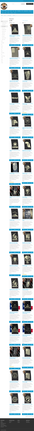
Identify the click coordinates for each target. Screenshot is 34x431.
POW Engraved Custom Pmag (27, 404)
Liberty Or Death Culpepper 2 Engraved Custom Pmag (27, 58)
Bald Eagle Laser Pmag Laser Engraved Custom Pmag (27, 150)
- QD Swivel (2, 36)
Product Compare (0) (25, 20)
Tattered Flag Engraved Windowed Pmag (26, 289)
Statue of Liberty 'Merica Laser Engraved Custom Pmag (15, 289)
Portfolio (11, 12)
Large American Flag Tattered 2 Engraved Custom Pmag (27, 35)
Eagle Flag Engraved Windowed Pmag (15, 197)
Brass (2, 41)
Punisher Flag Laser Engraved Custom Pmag (27, 266)
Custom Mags (9, 15)
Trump (8, 12)
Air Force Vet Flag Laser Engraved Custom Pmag (26, 358)
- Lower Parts (3, 34)
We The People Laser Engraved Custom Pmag (15, 104)
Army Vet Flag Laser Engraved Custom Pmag (27, 382)
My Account (27, 421)
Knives (2, 46)
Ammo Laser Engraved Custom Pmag (15, 150)
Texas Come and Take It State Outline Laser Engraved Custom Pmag (27, 335)
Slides (5, 12)
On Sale (15, 12)
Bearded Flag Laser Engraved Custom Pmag (14, 173)
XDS (1, 54)
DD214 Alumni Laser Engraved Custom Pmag (15, 404)
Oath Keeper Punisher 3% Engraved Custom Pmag (14, 266)
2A (1, 19)
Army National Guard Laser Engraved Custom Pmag (14, 382)
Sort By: (11, 22)
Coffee (2, 57)
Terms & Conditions (3, 425)
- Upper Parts (3, 39)
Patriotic (14, 15)
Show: (23, 22)
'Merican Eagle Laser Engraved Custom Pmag (27, 104)
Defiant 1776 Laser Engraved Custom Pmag (27, 173)
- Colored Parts (3, 24)
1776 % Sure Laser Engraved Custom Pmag (14, 128)
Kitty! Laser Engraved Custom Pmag (27, 220)
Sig (1, 49)
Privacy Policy (2, 424)
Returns (10, 422)
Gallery (1, 421)
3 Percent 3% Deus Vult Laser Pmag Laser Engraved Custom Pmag (27, 128)
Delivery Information (3, 423)
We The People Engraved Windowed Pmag (14, 358)
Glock (2, 47)
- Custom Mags (3, 26)
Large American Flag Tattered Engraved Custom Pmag (15, 58)
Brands (18, 421)
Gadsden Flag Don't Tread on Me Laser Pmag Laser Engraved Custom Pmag (15, 36)
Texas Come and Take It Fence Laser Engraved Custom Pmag (15, 335)
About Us (2, 422)
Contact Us (10, 421)
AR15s (5, 15)
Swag (2, 12)
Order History (28, 422)
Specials (19, 422)
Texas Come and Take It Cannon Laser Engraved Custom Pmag (26, 312)
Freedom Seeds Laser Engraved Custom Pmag (15, 220)
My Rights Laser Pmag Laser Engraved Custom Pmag (27, 243)
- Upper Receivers (3, 37)
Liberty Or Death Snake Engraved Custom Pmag (14, 243)
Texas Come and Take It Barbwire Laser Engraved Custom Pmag (14, 312)
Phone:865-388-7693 (27, 0)
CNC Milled (2, 42)
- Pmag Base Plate (3, 29)
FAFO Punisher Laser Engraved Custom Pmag (27, 197)
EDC (1, 44)
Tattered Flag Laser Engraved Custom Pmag (27, 81)
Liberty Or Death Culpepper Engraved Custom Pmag (14, 81)
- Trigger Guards (3, 31)
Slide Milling (2, 52)
